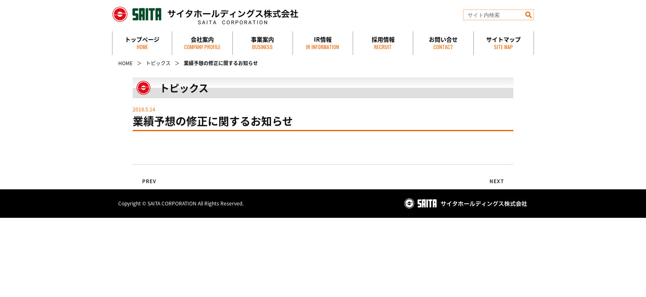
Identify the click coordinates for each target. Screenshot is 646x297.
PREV (149, 181)
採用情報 (383, 42)
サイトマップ (503, 42)
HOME (125, 63)
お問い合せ (443, 42)
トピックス (158, 63)
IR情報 (322, 42)
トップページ (142, 42)
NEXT (497, 181)
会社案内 (202, 42)
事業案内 (262, 42)
